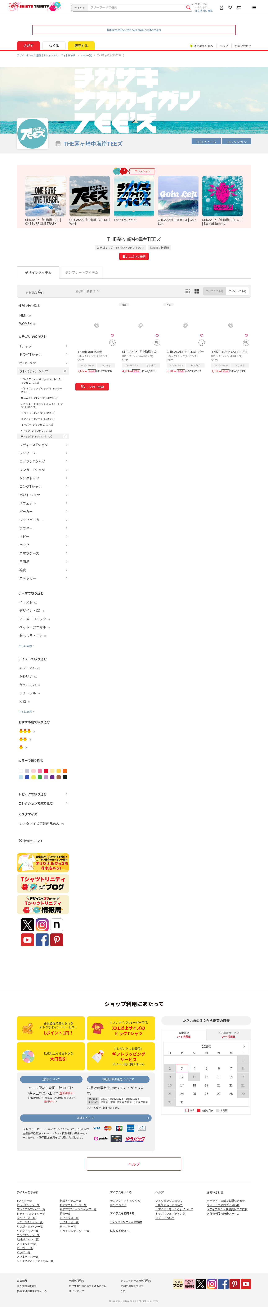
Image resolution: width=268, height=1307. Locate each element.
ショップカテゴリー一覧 (75, 1231)
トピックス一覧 (69, 1218)
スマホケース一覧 (27, 1257)
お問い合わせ (243, 46)
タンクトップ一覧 (28, 1231)
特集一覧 (65, 1214)
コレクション (237, 141)
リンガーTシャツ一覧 (30, 1226)
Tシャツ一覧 (24, 1201)
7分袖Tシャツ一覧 (28, 1239)
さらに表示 (25, 646)
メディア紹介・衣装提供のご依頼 (227, 1209)
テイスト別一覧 (69, 1222)
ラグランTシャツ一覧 (30, 1222)
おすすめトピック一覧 (73, 1205)
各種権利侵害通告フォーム (223, 1214)
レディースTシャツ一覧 (31, 1214)
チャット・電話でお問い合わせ (226, 1201)
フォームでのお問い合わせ (223, 1205)
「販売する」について (169, 1205)
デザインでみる (237, 291)
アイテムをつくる (121, 1192)
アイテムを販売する (122, 1213)
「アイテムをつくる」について (174, 1209)
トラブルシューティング (170, 1214)
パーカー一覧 (25, 1248)
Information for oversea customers (134, 29)
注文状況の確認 (204, 10)
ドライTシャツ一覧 (28, 1205)
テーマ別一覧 (68, 1226)
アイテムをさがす (27, 1192)
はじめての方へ (119, 1230)
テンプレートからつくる (125, 1201)
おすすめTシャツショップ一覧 (78, 1209)
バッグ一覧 (23, 1252)
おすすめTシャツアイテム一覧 (35, 1261)
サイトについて (164, 1218)
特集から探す (33, 841)
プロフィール (206, 141)
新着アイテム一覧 (70, 1201)
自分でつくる (118, 1205)
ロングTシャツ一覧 (28, 1235)
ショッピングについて (169, 1201)
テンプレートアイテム (81, 272)
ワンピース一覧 (26, 1218)
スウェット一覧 (26, 1244)
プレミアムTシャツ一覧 (31, 1209)
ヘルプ (224, 46)
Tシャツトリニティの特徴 (126, 1222)
